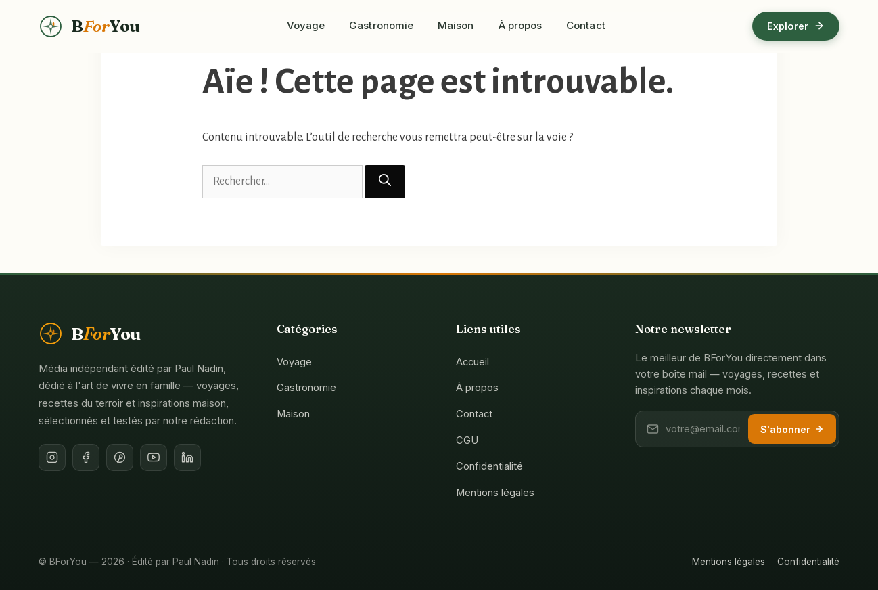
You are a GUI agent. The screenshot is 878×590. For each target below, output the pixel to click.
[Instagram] (52, 457)
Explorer (796, 26)
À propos (520, 25)
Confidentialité (489, 466)
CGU (467, 440)
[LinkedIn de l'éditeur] (187, 457)
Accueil (472, 362)
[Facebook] (85, 457)
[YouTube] (153, 457)
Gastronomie (381, 25)
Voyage (306, 25)
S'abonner (792, 429)
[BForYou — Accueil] (89, 26)
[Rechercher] (385, 181)
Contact (585, 25)
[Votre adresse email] (703, 429)
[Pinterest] (119, 457)
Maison (455, 25)
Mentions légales (495, 492)
